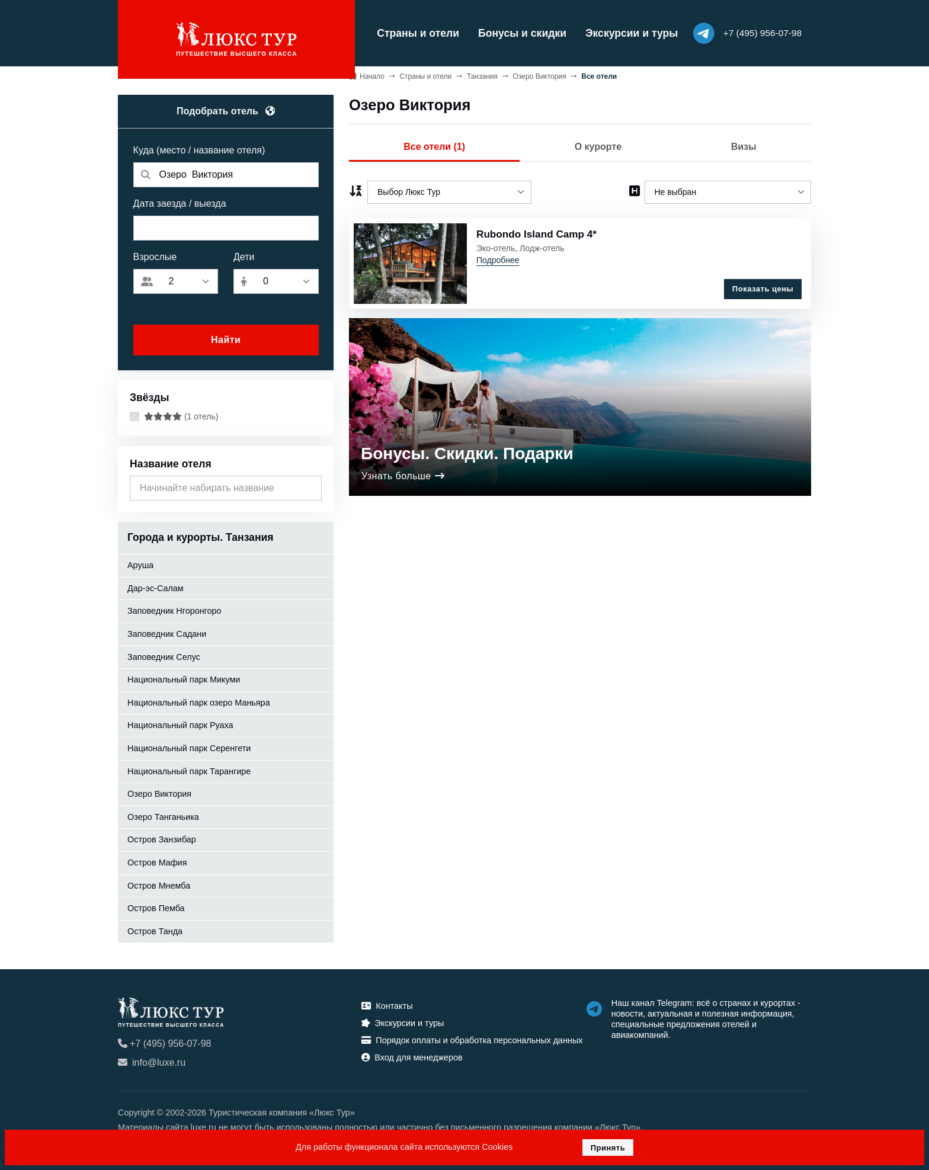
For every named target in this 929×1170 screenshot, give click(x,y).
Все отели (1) (434, 144)
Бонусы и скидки (504, 32)
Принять (608, 1147)
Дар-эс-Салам (155, 586)
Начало (372, 73)
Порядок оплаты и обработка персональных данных (471, 1038)
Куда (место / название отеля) (199, 148)
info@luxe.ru (151, 1060)
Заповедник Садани (166, 631)
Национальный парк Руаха (180, 722)
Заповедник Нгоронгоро (174, 608)
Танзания (482, 73)
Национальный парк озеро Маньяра (198, 700)
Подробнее (498, 257)
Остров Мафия (157, 860)
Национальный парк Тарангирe (189, 768)
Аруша (140, 563)
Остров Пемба (156, 906)
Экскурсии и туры (613, 32)
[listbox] (449, 189)
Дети (243, 254)
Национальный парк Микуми (183, 677)
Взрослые (155, 254)
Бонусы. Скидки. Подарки (467, 446)
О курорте (598, 144)
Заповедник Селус (163, 654)
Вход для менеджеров (411, 1055)
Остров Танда (154, 929)
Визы (744, 144)
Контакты (386, 1003)
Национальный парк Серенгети (189, 746)
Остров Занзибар (161, 837)
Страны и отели (399, 32)
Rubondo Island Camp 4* (538, 232)
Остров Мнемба (158, 882)
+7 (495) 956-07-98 (164, 1041)
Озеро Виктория (159, 791)
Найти (226, 337)
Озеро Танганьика (163, 814)
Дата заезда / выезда (179, 201)
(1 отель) (181, 414)
